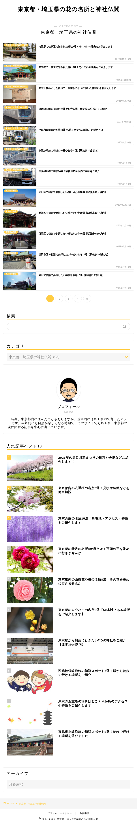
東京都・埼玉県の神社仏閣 (32, 803)
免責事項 (84, 813)
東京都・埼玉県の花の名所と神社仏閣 (69, 9)
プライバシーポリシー (60, 813)
